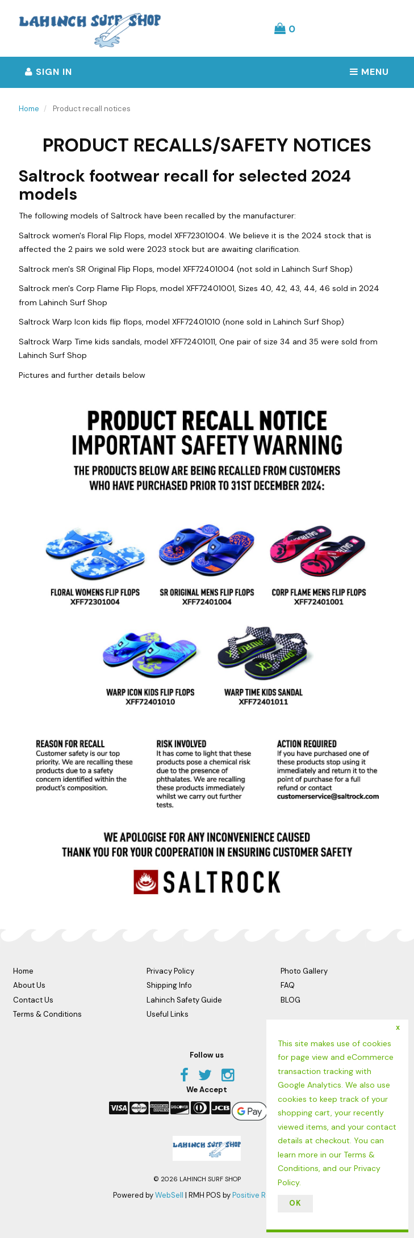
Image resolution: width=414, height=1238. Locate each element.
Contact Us (33, 1000)
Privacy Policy (170, 971)
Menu (369, 72)
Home (29, 108)
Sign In (48, 72)
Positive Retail (256, 1195)
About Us (29, 985)
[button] (284, 28)
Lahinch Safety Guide (184, 1000)
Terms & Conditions (47, 1014)
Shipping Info (169, 985)
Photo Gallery (304, 971)
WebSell (169, 1195)
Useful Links (168, 1014)
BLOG (290, 1000)
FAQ (288, 985)
